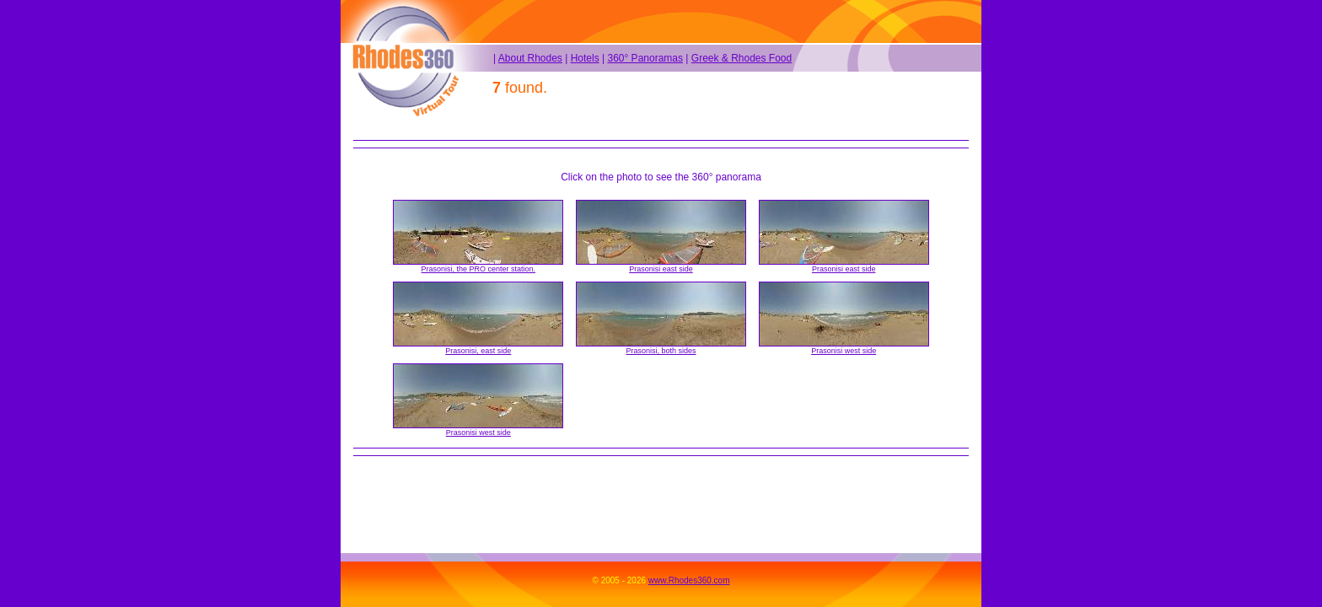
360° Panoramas (645, 58)
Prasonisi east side (661, 269)
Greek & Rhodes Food (741, 58)
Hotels (585, 58)
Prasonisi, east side (478, 350)
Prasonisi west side (843, 350)
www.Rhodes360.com (689, 580)
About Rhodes (530, 58)
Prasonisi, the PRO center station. (479, 269)
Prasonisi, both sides (661, 350)
